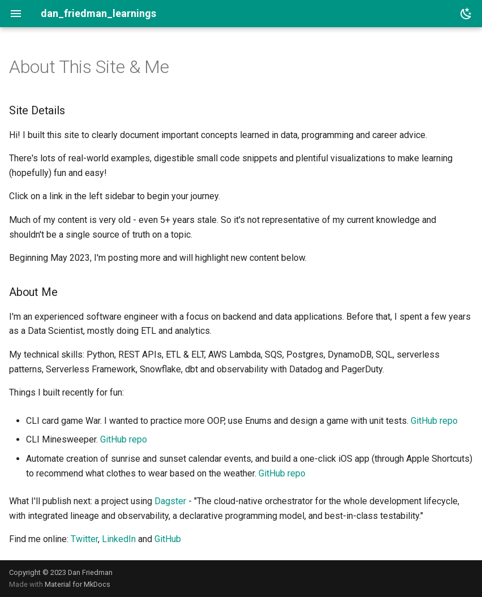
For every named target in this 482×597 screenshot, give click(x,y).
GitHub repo (434, 420)
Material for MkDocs (77, 584)
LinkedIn (119, 539)
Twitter (84, 539)
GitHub (167, 539)
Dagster (170, 501)
